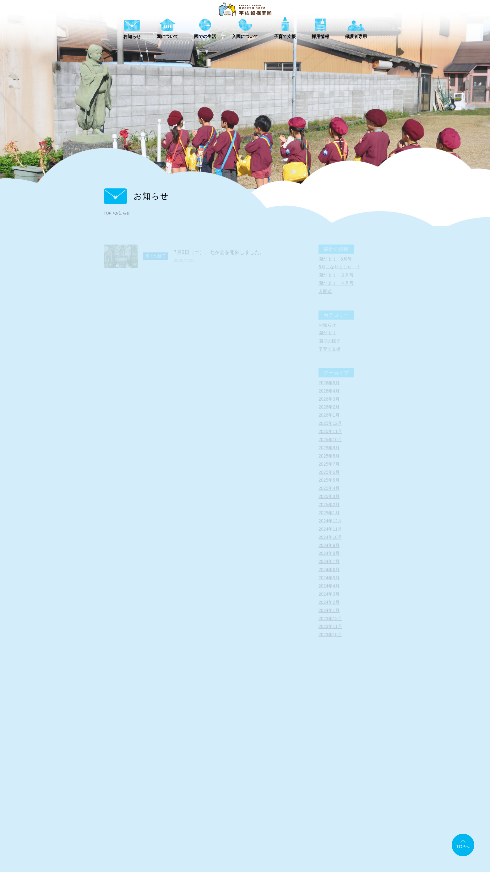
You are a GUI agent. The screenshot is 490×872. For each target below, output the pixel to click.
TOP (107, 213)
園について (223, 823)
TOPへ (463, 846)
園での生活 (262, 823)
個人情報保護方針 (367, 834)
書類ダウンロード (295, 834)
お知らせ (187, 823)
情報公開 (331, 834)
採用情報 (337, 823)
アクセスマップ (252, 834)
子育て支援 (300, 823)
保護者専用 (373, 823)
